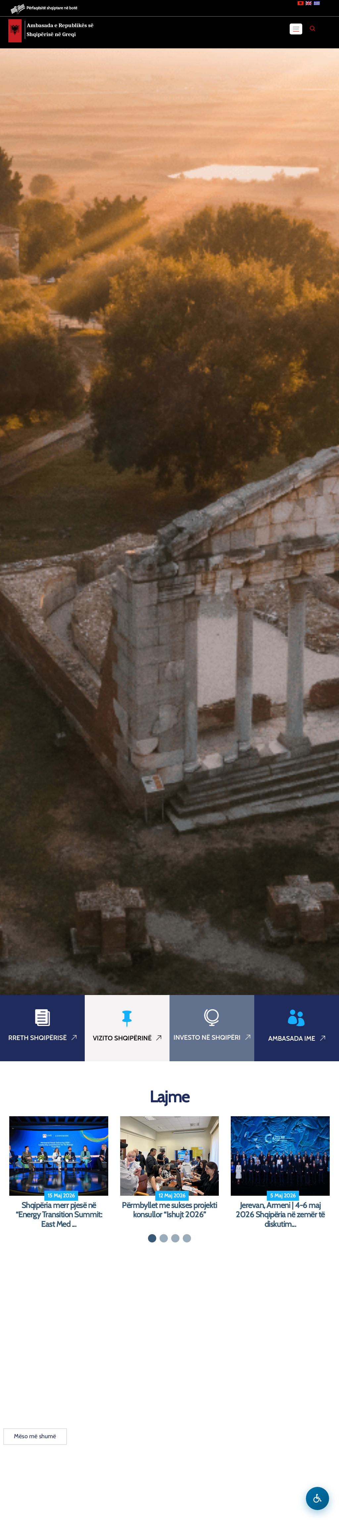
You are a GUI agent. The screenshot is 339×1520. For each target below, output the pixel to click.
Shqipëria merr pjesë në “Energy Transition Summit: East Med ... (59, 1215)
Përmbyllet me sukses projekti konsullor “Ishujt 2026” (169, 1210)
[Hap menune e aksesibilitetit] (317, 1498)
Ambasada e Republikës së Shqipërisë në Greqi (60, 29)
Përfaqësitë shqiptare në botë (51, 7)
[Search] (312, 28)
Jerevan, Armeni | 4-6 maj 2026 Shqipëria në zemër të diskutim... (280, 1215)
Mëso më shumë (35, 1436)
